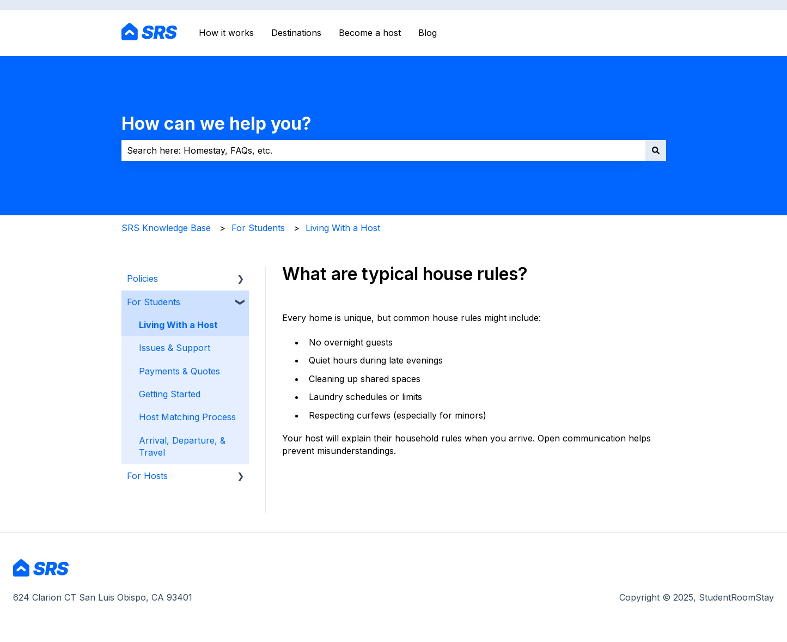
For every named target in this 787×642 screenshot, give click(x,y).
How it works (226, 32)
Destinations (296, 32)
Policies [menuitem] (142, 278)
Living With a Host (343, 227)
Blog (427, 32)
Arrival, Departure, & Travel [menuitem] (182, 446)
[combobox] (383, 150)
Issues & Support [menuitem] (174, 347)
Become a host (370, 32)
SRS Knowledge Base (166, 227)
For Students (258, 227)
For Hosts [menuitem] (147, 475)
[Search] (655, 150)
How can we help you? (216, 123)
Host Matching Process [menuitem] (187, 416)
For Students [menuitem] (153, 301)
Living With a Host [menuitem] (178, 324)
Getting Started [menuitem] (169, 394)
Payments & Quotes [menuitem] (179, 371)
